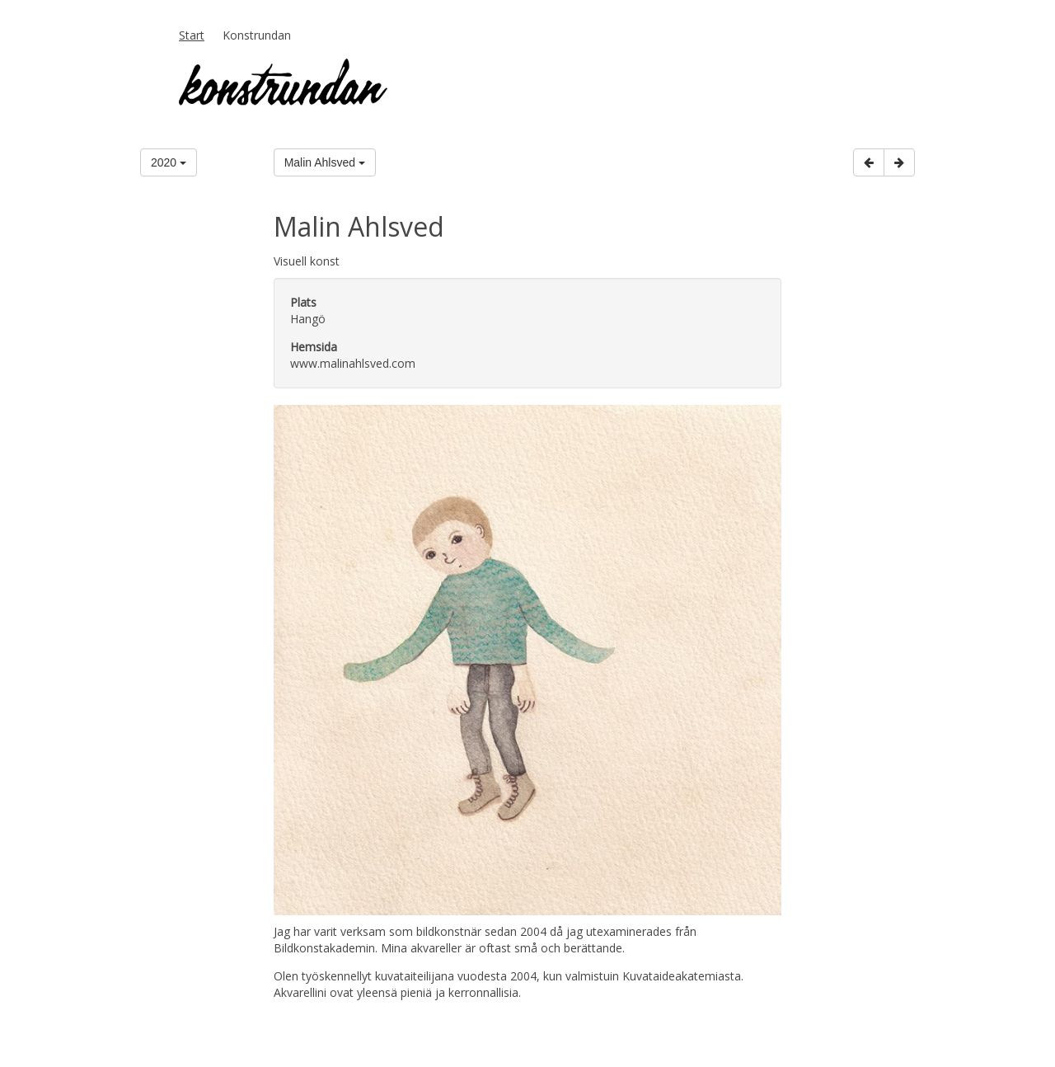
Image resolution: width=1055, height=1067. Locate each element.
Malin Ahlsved (324, 162)
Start (191, 35)
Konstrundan (257, 35)
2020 (168, 162)
